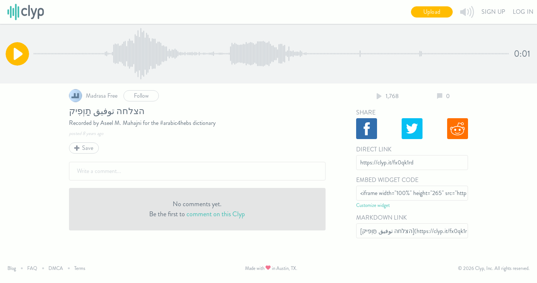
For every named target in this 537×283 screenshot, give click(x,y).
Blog (11, 268)
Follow (141, 95)
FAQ (32, 268)
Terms (79, 268)
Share (366, 112)
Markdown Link (381, 217)
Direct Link (374, 149)
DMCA (55, 268)
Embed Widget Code (387, 180)
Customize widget (373, 205)
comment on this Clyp (215, 214)
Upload (431, 11)
